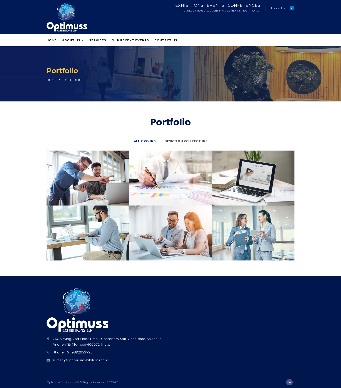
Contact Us (165, 40)
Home (52, 40)
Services (97, 40)
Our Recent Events (130, 40)
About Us (71, 40)
